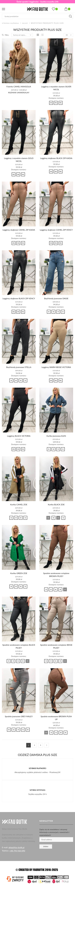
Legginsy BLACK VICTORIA (19, 442)
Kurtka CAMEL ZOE (18, 511)
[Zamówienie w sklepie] (22, 35)
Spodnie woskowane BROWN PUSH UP (56, 725)
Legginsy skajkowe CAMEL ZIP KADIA (19, 230)
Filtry (5, 35)
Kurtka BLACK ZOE (56, 511)
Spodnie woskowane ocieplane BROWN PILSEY (56, 581)
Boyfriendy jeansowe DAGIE (56, 302)
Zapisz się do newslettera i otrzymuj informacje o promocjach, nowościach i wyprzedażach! (54, 840)
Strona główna (10, 23)
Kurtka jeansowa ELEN (56, 442)
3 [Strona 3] (40, 753)
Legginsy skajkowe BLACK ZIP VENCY (18, 303)
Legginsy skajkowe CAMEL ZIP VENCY (56, 232)
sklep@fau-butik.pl (16, 855)
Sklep (26, 23)
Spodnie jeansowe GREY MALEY (18, 724)
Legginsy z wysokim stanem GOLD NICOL (19, 160)
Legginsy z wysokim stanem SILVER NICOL (56, 88)
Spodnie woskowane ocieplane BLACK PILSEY (18, 653)
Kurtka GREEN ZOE (18, 580)
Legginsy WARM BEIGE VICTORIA (56, 374)
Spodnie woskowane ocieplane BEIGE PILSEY (56, 653)
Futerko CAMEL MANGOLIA (19, 86)
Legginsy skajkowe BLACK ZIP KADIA (56, 158)
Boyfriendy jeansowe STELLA (19, 374)
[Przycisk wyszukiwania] (70, 16)
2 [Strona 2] (34, 753)
